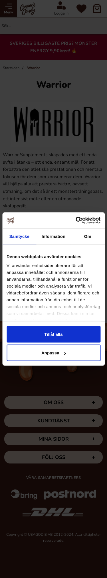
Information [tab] (54, 236)
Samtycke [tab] (19, 236)
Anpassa (53, 352)
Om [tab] (87, 236)
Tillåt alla (54, 334)
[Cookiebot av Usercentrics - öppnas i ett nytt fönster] (76, 220)
